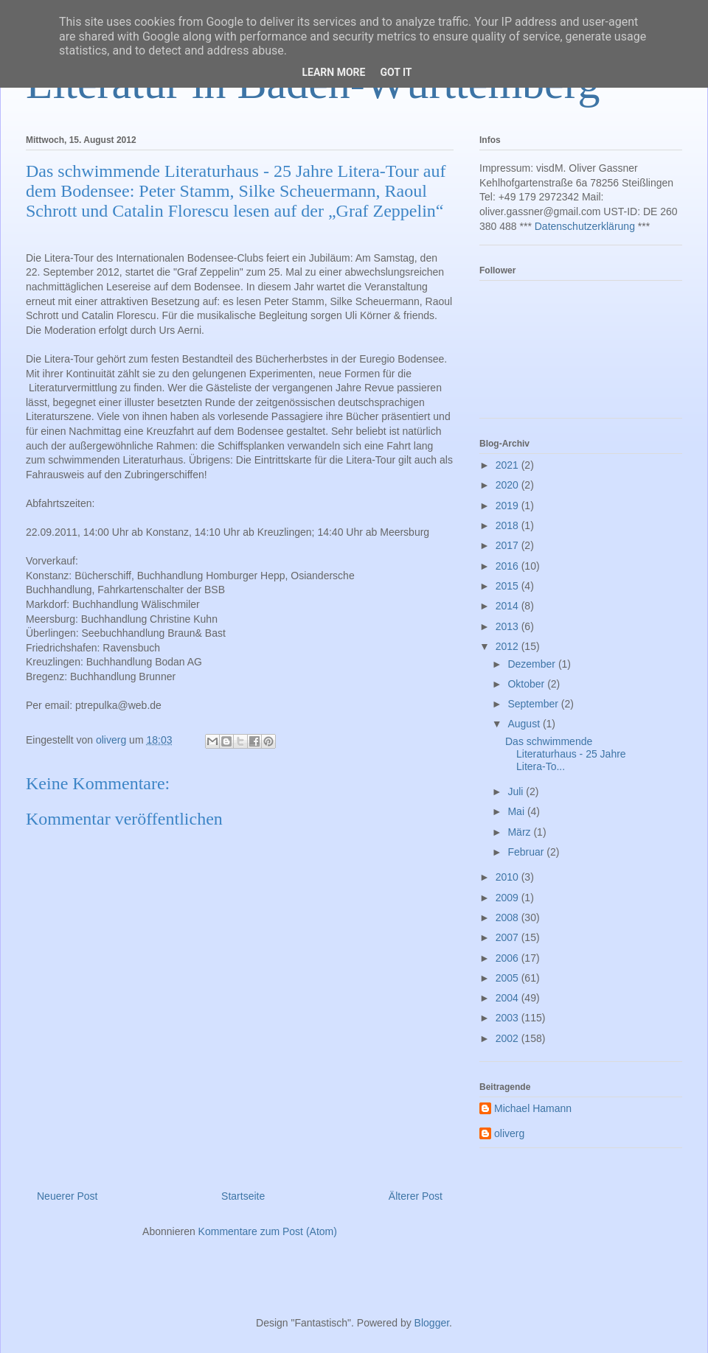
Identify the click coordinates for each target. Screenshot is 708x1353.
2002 (508, 1038)
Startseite (243, 1196)
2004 (508, 998)
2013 (508, 626)
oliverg (509, 1133)
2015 (508, 586)
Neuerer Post (67, 1196)
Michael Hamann (533, 1108)
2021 (508, 465)
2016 (508, 566)
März (520, 832)
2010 (508, 877)
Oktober (527, 684)
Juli (516, 791)
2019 (508, 505)
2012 (508, 646)
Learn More (333, 72)
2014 (508, 606)
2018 (508, 525)
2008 (508, 917)
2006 (508, 958)
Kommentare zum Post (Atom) (267, 1231)
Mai (517, 811)
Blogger (431, 1323)
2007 (508, 937)
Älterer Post (415, 1196)
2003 (508, 1018)
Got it (396, 72)
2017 (508, 545)
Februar (526, 852)
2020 (508, 485)
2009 (508, 897)
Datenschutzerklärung (585, 226)
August (524, 724)
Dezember (532, 664)
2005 (508, 978)
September (533, 704)
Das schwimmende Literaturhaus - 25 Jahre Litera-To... (565, 753)
